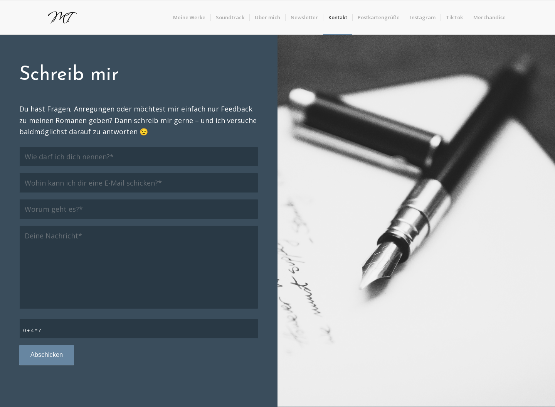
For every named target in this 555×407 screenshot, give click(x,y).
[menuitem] (189, 17)
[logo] (61, 17)
